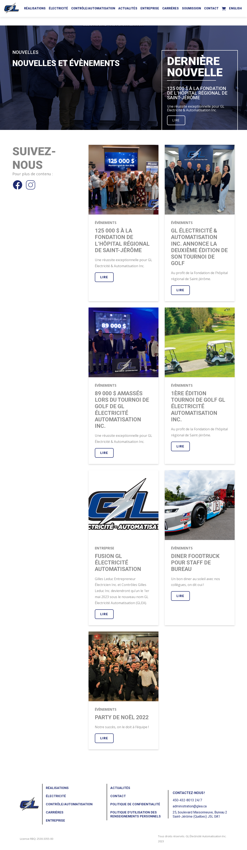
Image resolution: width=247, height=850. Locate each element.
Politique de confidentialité (135, 804)
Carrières (170, 8)
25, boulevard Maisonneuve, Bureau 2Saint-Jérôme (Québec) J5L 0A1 (200, 814)
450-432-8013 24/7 (187, 800)
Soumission (191, 8)
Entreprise (149, 8)
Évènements (105, 222)
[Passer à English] (235, 7)
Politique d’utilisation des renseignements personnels (135, 814)
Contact (211, 8)
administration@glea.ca (190, 806)
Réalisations (35, 8)
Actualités (127, 8)
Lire (176, 120)
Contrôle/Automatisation (93, 8)
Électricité (58, 8)
